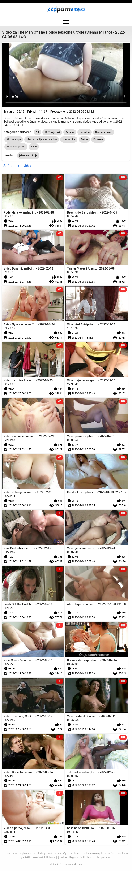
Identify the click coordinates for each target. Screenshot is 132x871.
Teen (34, 146)
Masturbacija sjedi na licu (41, 139)
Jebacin (54, 864)
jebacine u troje (28, 155)
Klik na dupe (14, 139)
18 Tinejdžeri (52, 132)
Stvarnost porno (16, 146)
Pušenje (98, 139)
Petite (84, 139)
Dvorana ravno (103, 132)
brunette (85, 132)
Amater (69, 132)
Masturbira (68, 139)
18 (37, 132)
